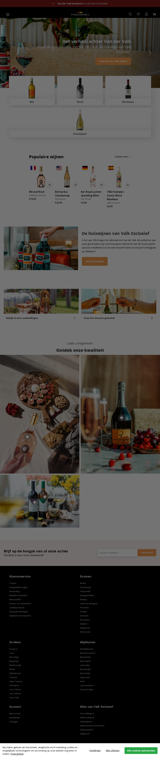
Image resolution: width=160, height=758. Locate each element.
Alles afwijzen (113, 750)
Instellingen (95, 750)
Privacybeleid (16, 753)
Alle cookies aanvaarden (141, 750)
